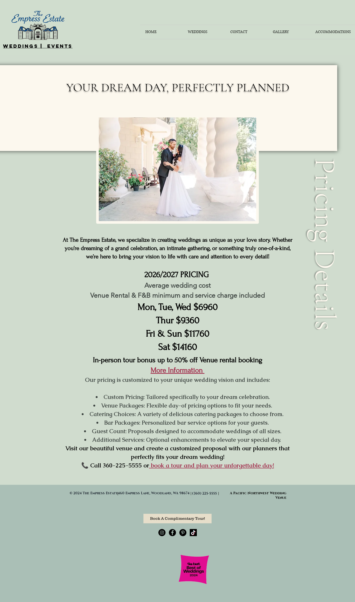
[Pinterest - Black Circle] (182, 532)
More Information (177, 370)
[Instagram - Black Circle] (162, 532)
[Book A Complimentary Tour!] (177, 518)
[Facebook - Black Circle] (172, 532)
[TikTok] (193, 532)
